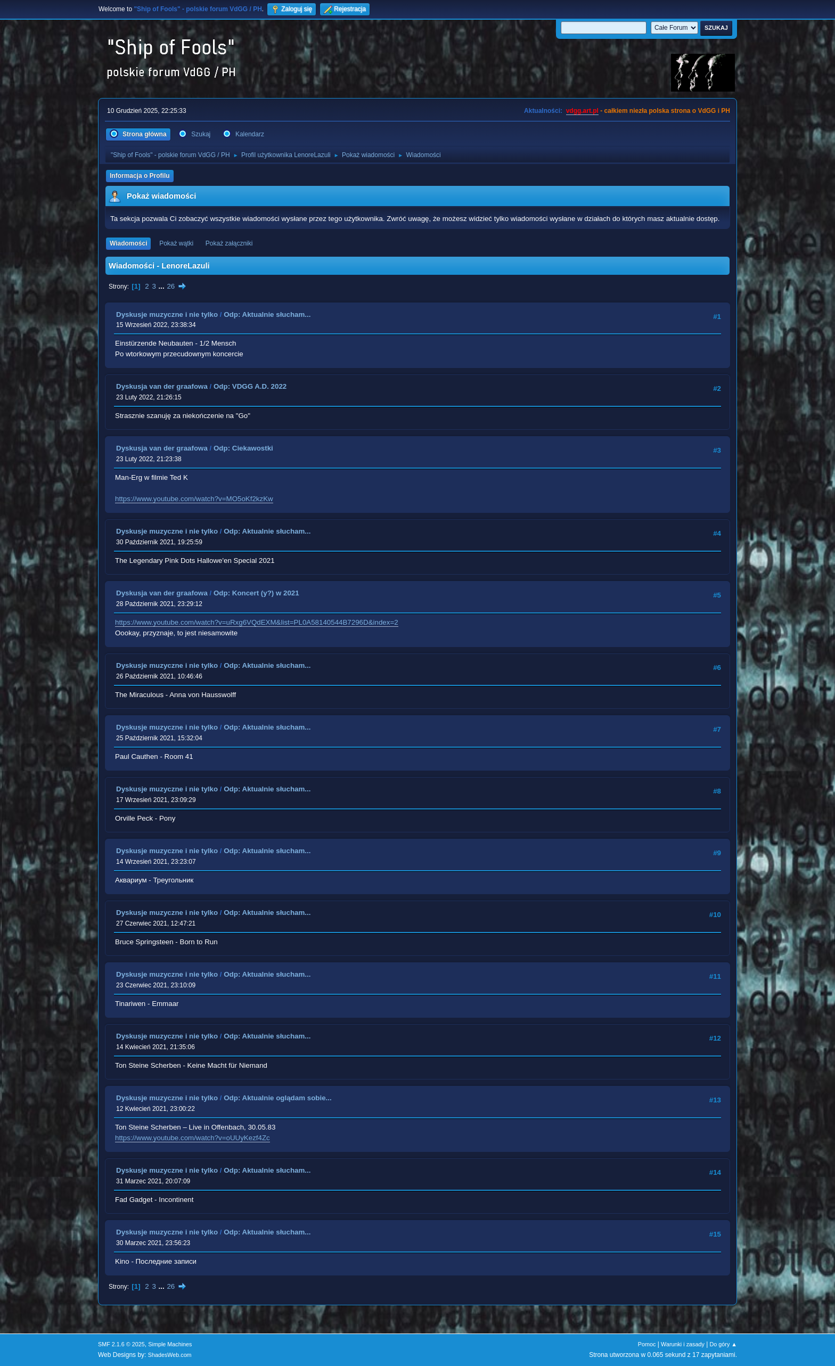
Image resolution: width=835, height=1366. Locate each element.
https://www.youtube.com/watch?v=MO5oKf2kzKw (194, 499)
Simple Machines (170, 1344)
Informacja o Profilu (140, 175)
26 (171, 286)
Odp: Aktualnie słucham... (267, 314)
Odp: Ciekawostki (243, 448)
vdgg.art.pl (582, 110)
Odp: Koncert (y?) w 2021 (256, 593)
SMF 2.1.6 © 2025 (121, 1344)
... (163, 286)
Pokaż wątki (176, 243)
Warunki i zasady (683, 1344)
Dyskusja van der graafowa (162, 386)
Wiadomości (128, 243)
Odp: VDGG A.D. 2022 (250, 386)
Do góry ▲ (723, 1344)
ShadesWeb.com (170, 1355)
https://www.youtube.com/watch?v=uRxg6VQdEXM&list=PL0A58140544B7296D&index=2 (256, 622)
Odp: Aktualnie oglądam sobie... (277, 1098)
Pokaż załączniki (229, 243)
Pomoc (647, 1344)
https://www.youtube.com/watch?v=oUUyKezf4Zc (192, 1138)
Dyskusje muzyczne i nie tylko (167, 314)
